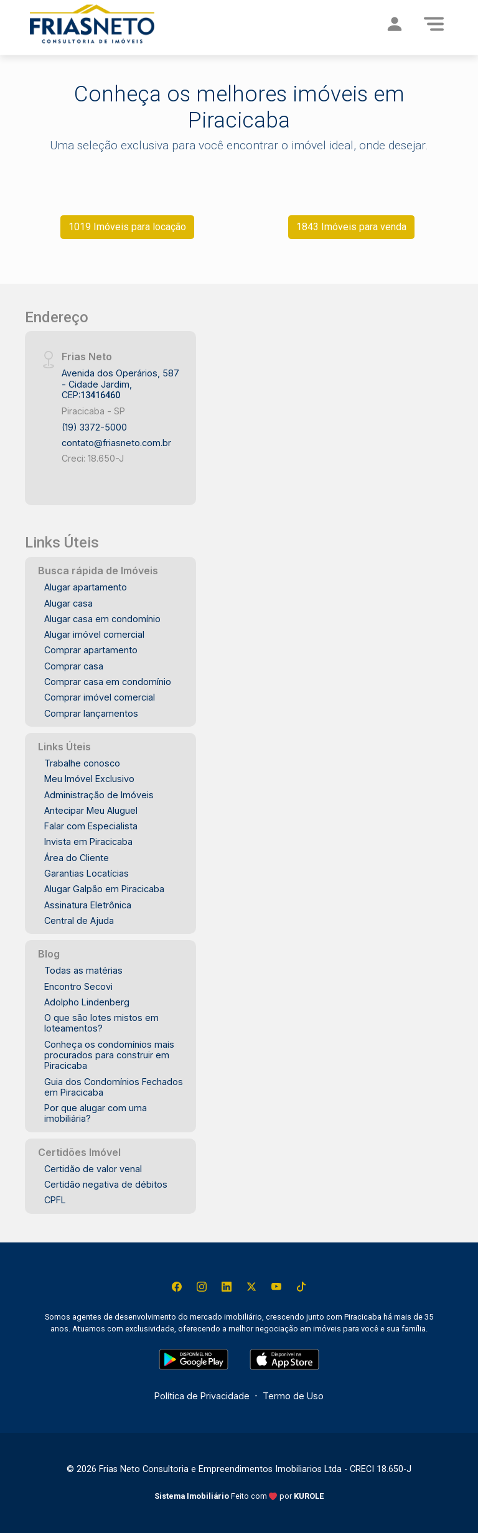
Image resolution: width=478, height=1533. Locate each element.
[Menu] (433, 23)
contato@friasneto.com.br (116, 442)
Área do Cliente (76, 857)
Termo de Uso (293, 1396)
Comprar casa (73, 666)
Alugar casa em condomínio (102, 618)
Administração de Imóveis (99, 795)
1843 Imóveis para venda (351, 227)
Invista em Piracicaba (88, 841)
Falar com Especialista (91, 826)
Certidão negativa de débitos (105, 1184)
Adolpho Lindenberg (86, 1002)
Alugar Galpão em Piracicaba (104, 888)
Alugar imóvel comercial (94, 634)
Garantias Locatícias (86, 873)
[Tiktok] (301, 1286)
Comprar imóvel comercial (99, 697)
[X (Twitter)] (251, 1286)
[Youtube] (276, 1286)
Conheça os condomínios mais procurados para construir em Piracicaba (109, 1055)
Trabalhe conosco (82, 763)
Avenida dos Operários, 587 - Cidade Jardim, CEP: (120, 384)
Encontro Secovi (78, 986)
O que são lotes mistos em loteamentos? (101, 1022)
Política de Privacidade (202, 1396)
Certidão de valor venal (93, 1168)
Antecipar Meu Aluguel (91, 810)
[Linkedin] (226, 1286)
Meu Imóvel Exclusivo (89, 778)
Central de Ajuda (79, 920)
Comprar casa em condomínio (107, 681)
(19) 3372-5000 (94, 427)
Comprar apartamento (91, 650)
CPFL (55, 1200)
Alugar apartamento (85, 587)
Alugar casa (68, 603)
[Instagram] (201, 1286)
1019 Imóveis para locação (127, 227)
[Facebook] (176, 1286)
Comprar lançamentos (91, 713)
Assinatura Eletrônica (87, 905)
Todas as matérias (83, 970)
